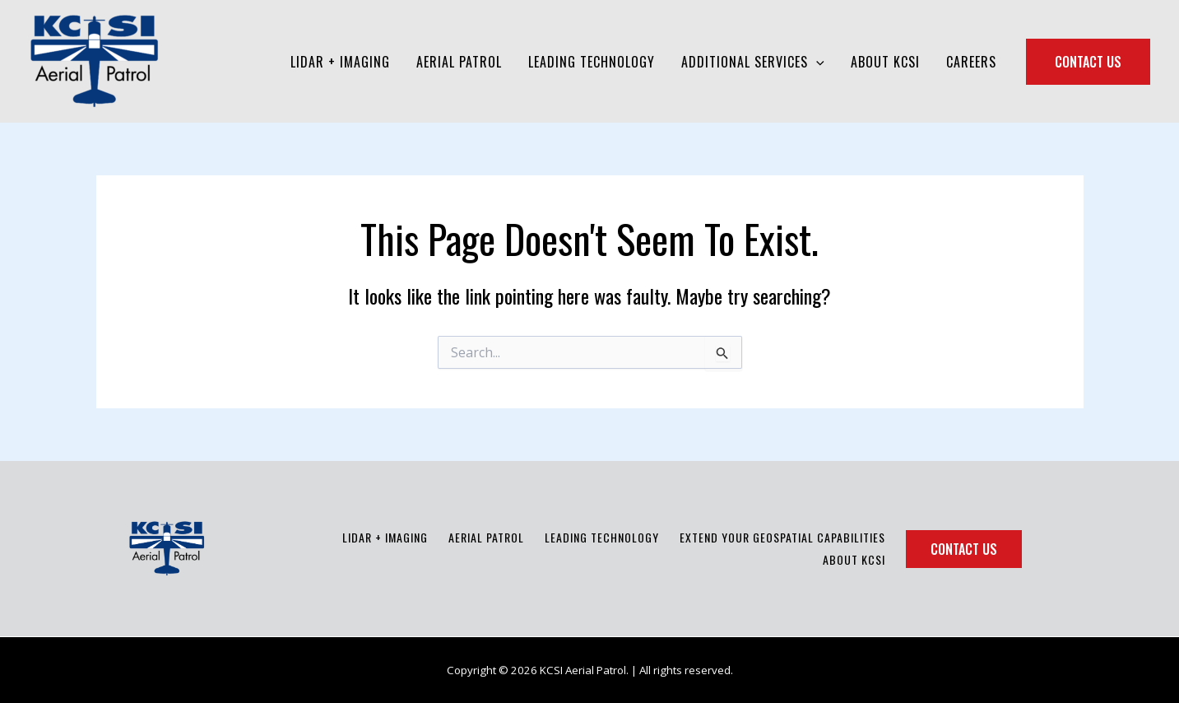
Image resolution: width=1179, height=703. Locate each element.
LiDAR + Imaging (385, 537)
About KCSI (854, 559)
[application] (816, 62)
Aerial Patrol (486, 537)
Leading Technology (602, 537)
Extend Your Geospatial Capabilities (782, 537)
